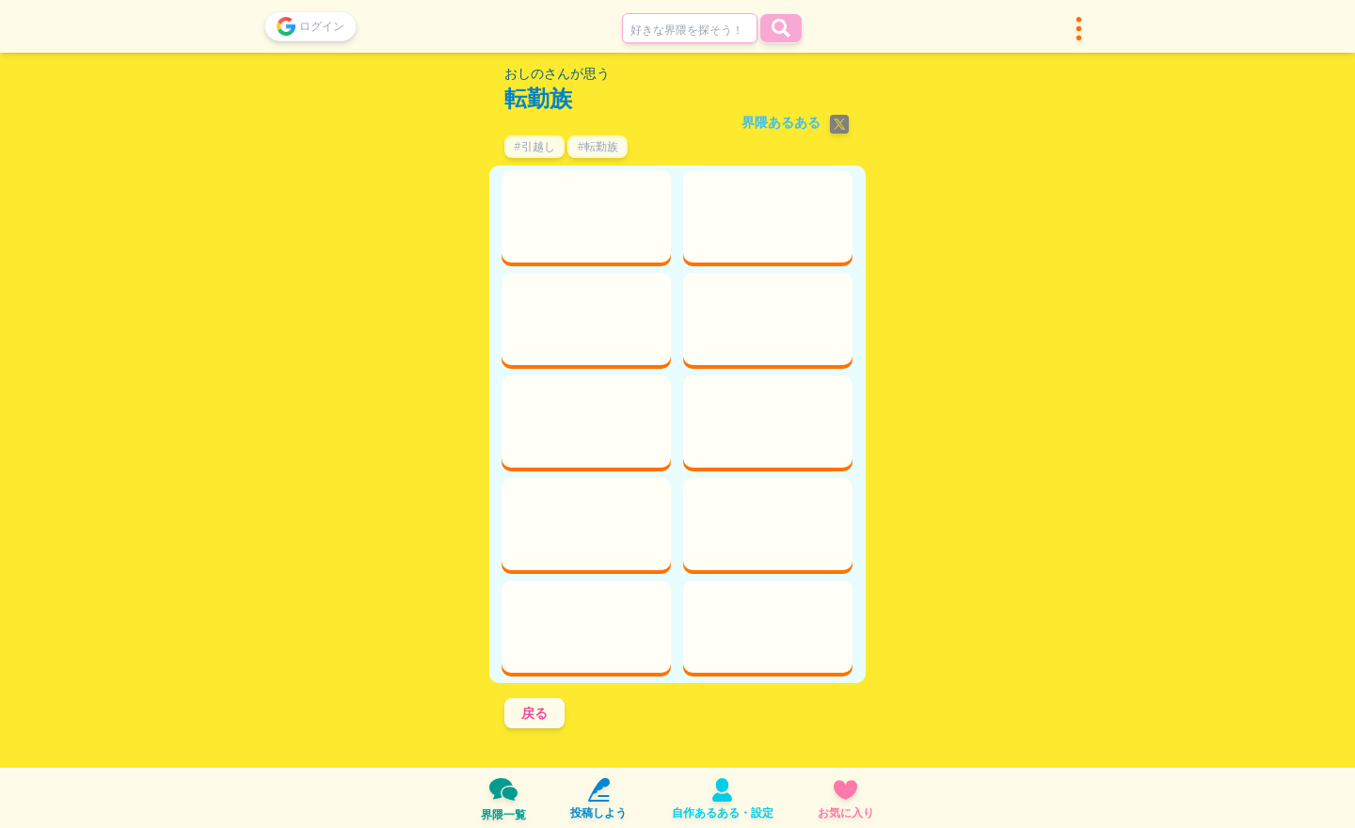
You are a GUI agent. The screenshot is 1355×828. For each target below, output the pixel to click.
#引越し (534, 146)
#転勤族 (597, 146)
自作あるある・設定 (722, 799)
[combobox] (689, 28)
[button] (1079, 28)
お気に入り (846, 799)
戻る (534, 713)
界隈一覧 (503, 798)
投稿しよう (598, 799)
